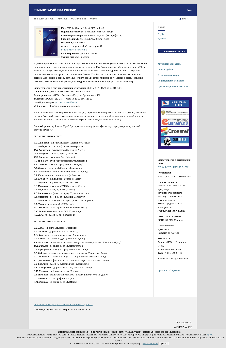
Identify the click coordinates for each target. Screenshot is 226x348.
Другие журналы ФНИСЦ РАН (174, 86)
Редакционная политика (171, 80)
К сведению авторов (169, 75)
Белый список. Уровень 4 (74, 49)
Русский (162, 38)
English (161, 34)
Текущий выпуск (43, 19)
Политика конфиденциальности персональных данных (63, 304)
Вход (189, 10)
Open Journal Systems (169, 270)
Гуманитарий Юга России (55, 10)
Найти (185, 19)
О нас (93, 19)
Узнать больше (150, 343)
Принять (164, 343)
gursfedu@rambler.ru (66, 102)
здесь (210, 334)
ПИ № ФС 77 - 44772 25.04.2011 (173, 167)
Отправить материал (172, 51)
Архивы (62, 19)
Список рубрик (165, 69)
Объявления (78, 19)
